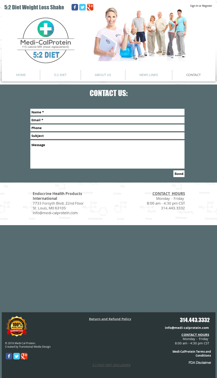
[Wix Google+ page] (90, 7)
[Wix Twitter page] (82, 7)
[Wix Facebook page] (75, 7)
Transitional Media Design (35, 346)
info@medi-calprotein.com (55, 212)
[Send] (179, 173)
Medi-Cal (179, 352)
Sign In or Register (201, 5)
